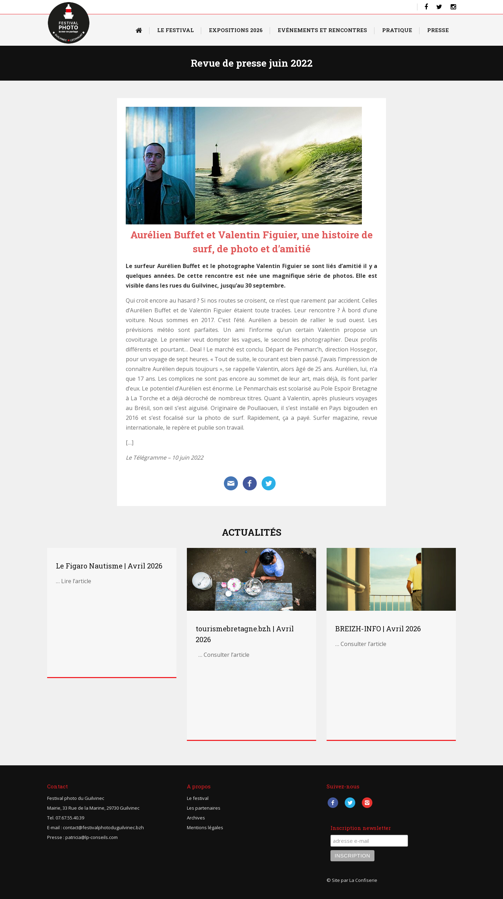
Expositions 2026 (236, 30)
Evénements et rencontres (322, 30)
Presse (438, 30)
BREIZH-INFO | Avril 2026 (378, 628)
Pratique (397, 30)
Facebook (333, 802)
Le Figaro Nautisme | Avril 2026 (109, 565)
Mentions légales (205, 827)
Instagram (367, 802)
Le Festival (175, 30)
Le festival (198, 798)
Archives (196, 818)
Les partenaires (203, 808)
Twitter (350, 802)
